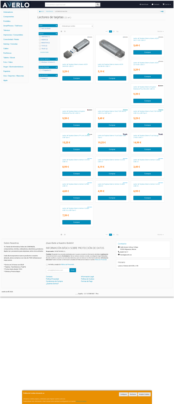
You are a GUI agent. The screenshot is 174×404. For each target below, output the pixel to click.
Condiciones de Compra (54, 389)
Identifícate (143, 4)
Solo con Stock (44, 28)
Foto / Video (8, 62)
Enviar (73, 377)
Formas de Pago (87, 389)
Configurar (123, 394)
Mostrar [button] (160, 31)
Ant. (107, 31)
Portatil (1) (43, 78)
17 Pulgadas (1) (45, 70)
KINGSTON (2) (44, 43)
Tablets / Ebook (9, 58)
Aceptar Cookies (144, 394)
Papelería (6, 71)
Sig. (117, 31)
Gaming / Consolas (10, 44)
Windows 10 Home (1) (47, 62)
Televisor (6, 30)
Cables (5, 49)
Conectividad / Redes (11, 39)
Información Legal (87, 384)
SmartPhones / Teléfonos (12, 26)
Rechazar (133, 394)
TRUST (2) (43, 49)
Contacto (155, 4)
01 (110, 31)
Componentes (8, 17)
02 (114, 31)
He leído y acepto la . (61, 372)
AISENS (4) (43, 40)
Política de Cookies (81, 401)
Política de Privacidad (101, 367)
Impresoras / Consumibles (13, 35)
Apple (5, 80)
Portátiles (6, 21)
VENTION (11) (44, 36)
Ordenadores (8, 12)
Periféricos (7, 53)
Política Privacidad (52, 386)
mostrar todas (44, 52)
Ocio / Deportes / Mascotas (13, 76)
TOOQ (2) (43, 46)
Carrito (167, 4)
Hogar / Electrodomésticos (13, 67)
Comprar (76, 78)
